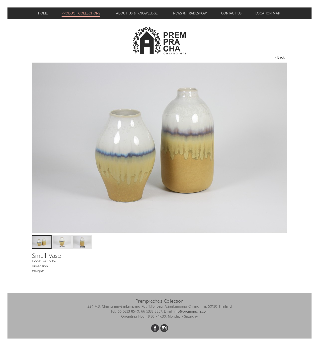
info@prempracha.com (191, 311)
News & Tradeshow (190, 13)
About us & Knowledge (137, 13)
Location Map (267, 13)
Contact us (231, 13)
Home (43, 13)
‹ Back (280, 57)
